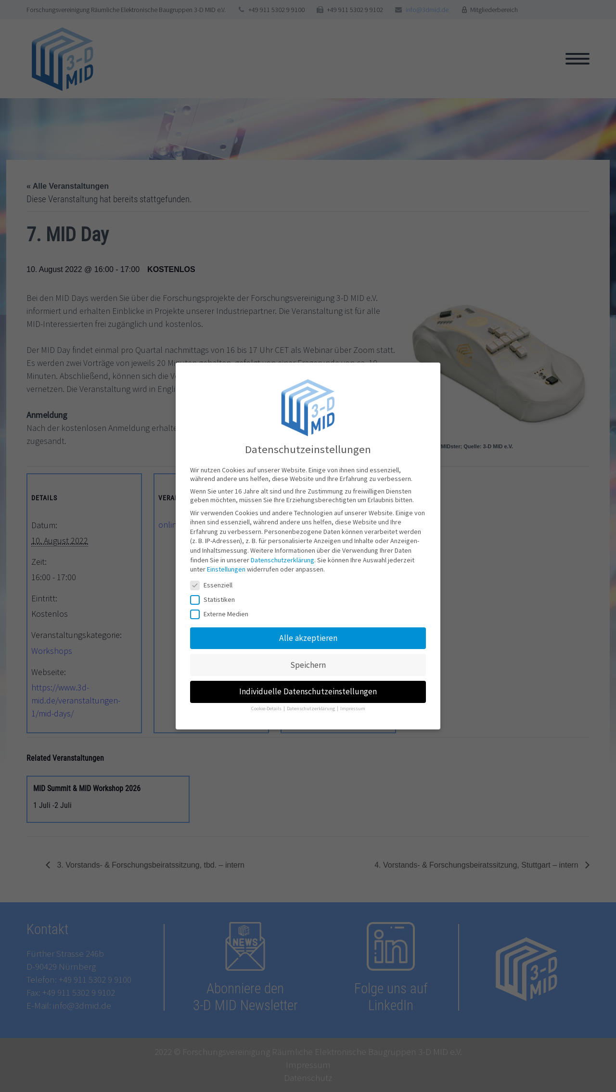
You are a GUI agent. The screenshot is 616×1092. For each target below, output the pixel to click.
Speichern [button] (308, 662)
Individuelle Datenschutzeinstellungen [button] (308, 688)
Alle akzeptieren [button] (308, 635)
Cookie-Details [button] (266, 705)
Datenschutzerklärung (282, 557)
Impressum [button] (352, 705)
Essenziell (214, 582)
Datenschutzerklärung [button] (311, 705)
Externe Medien (222, 611)
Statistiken (215, 596)
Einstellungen (226, 566)
